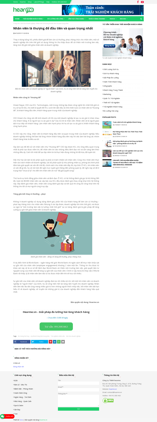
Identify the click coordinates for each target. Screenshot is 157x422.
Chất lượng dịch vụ (111, 69)
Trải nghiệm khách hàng (112, 107)
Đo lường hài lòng (23, 336)
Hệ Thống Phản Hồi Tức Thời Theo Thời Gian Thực (127, 133)
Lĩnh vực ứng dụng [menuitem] (76, 19)
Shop (30, 2)
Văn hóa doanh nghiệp (28, 23)
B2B (15, 380)
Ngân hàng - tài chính (22, 397)
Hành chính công (20, 393)
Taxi (15, 414)
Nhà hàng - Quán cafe (22, 401)
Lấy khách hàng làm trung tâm (40, 336)
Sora (21, 420)
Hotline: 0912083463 (59, 2)
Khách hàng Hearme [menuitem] (97, 19)
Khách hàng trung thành (113, 90)
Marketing (107, 94)
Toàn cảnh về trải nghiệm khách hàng (127, 122)
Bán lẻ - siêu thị (20, 384)
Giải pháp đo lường (111, 77)
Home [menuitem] (17, 19)
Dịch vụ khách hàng (111, 73)
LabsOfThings (39, 2)
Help (47, 2)
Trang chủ (16, 23)
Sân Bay (17, 409)
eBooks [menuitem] (123, 19)
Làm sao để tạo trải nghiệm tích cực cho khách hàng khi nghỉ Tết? (128, 152)
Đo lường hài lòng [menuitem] (55, 19)
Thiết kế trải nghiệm (111, 102)
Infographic (107, 86)
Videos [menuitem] (112, 19)
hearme (23, 2)
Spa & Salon (18, 405)
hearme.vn (113, 389)
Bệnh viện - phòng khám (23, 389)
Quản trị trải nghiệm (111, 98)
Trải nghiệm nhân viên (58, 336)
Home (15, 2)
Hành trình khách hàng (112, 82)
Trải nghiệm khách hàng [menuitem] (33, 19)
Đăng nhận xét (18, 367)
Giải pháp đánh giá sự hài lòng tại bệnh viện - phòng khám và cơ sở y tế (127, 142)
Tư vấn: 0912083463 (56, 326)
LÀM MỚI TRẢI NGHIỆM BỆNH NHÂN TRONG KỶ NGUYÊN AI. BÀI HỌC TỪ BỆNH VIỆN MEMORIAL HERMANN (127, 162)
